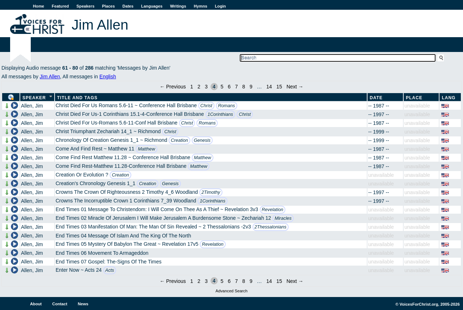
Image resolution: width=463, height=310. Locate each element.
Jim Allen (50, 76)
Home (38, 6)
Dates (128, 6)
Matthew (146, 149)
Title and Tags (77, 97)
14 (269, 86)
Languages (151, 6)
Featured (60, 6)
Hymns (200, 6)
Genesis (202, 140)
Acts (109, 270)
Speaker (34, 97)
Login (220, 6)
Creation (179, 140)
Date (376, 97)
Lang (448, 97)
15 (279, 86)
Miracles (283, 218)
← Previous (173, 86)
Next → (294, 86)
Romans (226, 105)
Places (108, 6)
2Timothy (210, 192)
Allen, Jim (32, 106)
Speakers (85, 6)
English (107, 76)
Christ (206, 105)
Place (414, 97)
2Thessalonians (270, 227)
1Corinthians (220, 114)
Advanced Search (231, 291)
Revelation (273, 209)
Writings (178, 6)
